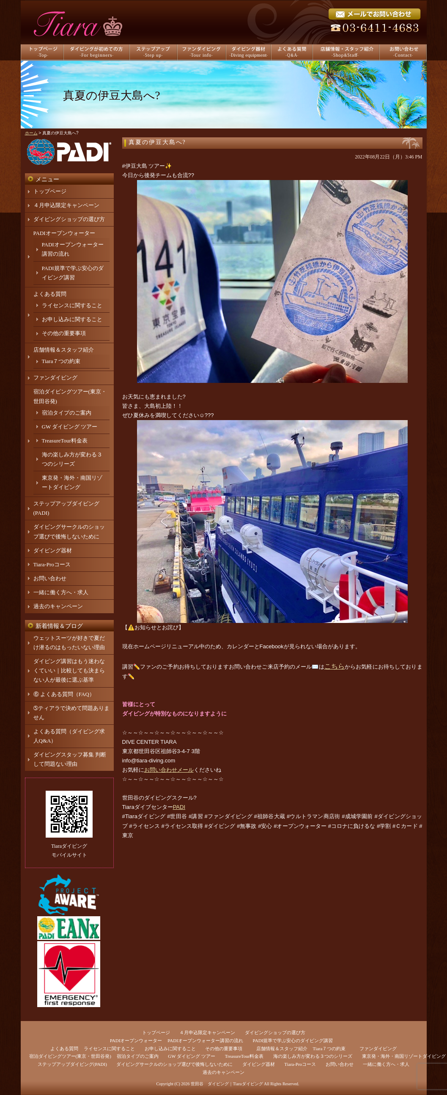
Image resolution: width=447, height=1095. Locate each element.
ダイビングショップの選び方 (69, 219)
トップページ (49, 191)
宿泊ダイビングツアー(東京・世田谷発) (70, 1056)
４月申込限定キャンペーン (66, 205)
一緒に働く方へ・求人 (60, 592)
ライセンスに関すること (72, 305)
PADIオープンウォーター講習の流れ (205, 1040)
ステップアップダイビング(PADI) (72, 1064)
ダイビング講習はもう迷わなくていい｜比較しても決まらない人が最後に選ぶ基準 (69, 670)
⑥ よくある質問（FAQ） (64, 694)
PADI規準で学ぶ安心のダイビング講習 (293, 1040)
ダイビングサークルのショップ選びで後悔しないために (174, 1064)
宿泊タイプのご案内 (66, 413)
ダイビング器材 (52, 550)
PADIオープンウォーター (64, 233)
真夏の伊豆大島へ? (157, 142)
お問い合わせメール (169, 770)
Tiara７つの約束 (61, 361)
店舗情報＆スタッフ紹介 (63, 350)
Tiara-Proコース (52, 564)
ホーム (31, 133)
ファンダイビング (55, 377)
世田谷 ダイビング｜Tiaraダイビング (227, 1083)
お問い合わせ (49, 578)
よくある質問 (49, 294)
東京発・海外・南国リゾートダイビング (404, 1056)
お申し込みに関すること (72, 319)
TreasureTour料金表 (65, 440)
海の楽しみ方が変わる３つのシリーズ (312, 1056)
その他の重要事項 (64, 333)
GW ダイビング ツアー (70, 426)
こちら (334, 666)
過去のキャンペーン (58, 606)
